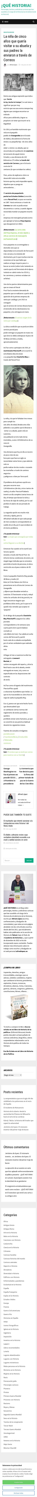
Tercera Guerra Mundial (12, 1429)
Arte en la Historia (10, 1232)
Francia (6, 1307)
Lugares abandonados (12, 1355)
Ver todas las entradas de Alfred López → (24, 802)
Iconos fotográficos (11, 1325)
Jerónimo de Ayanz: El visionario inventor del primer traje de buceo (19, 1159)
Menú (5, 22)
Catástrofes (8, 1244)
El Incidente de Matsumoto (14, 1107)
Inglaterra (7, 1333)
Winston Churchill (10, 1448)
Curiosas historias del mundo (14, 1258)
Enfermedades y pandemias (14, 1281)
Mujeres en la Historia (12, 1374)
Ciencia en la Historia (11, 1247)
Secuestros (8, 1411)
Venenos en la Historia (12, 1440)
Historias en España (11, 1318)
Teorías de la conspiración (13, 1422)
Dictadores (8, 1270)
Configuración (18, 1488)
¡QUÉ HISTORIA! (16, 5)
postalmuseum (9, 734)
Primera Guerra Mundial (12, 1396)
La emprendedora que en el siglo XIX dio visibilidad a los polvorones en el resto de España (18, 1101)
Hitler (6, 1322)
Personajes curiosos (11, 1385)
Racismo (7, 1403)
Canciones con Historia (12, 1240)
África (6, 1221)
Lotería (6, 1351)
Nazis (6, 1377)
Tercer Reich (8, 1426)
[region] (18, 1479)
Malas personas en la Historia (14, 1366)
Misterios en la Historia (12, 1370)
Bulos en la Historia (11, 1236)
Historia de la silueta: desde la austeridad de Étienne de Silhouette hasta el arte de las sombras (17, 1114)
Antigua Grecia (9, 1225)
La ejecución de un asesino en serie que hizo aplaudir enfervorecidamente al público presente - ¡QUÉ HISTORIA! (19, 1171)
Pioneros (7, 1388)
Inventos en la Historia (12, 1340)
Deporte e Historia (10, 1266)
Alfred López (13, 65)
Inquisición (7, 1336)
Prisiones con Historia (12, 1400)
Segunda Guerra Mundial (13, 1414)
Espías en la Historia (11, 1296)
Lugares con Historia (11, 1359)
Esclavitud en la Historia (12, 1284)
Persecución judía (10, 1381)
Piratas (6, 1392)
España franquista (10, 1292)
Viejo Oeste (8, 1444)
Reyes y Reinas (9, 1407)
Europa (6, 1303)
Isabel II (6, 1344)
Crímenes (7, 1251)
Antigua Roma (9, 1229)
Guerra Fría (8, 1314)
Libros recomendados (12, 1348)
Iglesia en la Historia (11, 1329)
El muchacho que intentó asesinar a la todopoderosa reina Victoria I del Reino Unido (18, 823)
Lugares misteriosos (11, 1362)
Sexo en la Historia (10, 1418)
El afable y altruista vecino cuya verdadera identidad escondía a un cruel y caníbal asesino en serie (17, 837)
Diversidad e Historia (11, 1273)
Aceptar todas (18, 1482)
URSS (6, 1437)
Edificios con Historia (11, 1277)
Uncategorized (9, 32)
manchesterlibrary (11, 737)
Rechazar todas (18, 1493)
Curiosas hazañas (10, 1255)
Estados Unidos (9, 1299)
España (6, 1288)
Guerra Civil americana (12, 1310)
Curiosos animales (10, 1262)
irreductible (23, 737)
